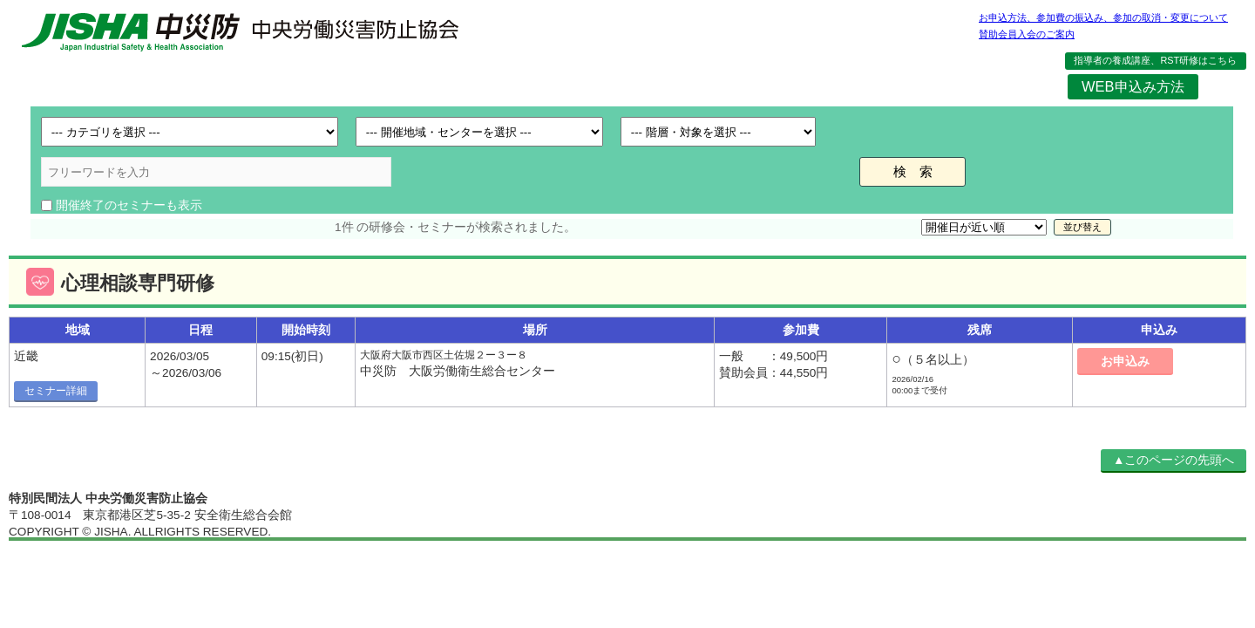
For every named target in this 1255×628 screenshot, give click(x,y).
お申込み (1125, 361)
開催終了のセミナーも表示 (129, 205)
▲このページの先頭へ (1173, 460)
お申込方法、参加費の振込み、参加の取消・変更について (1103, 17)
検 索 (913, 171)
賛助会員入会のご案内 (1027, 34)
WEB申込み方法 (1133, 86)
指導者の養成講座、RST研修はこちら (1155, 60)
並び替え (1082, 227)
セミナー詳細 (55, 391)
